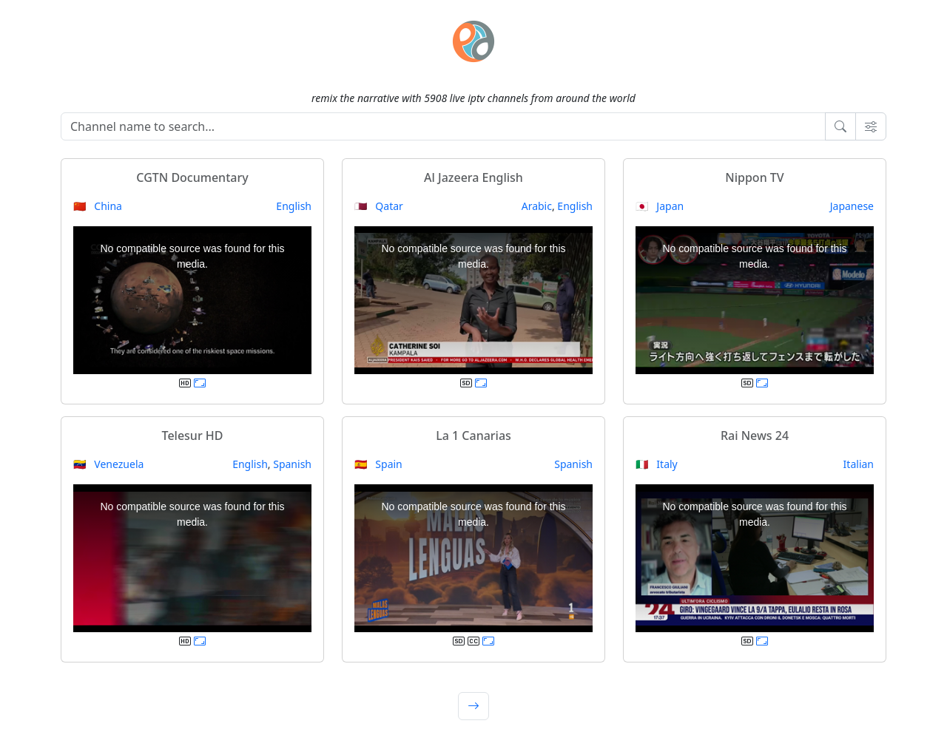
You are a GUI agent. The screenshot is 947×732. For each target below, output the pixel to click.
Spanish (292, 464)
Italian (858, 464)
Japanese (852, 206)
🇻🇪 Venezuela (108, 464)
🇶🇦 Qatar (378, 206)
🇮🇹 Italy (657, 464)
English (293, 206)
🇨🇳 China (97, 206)
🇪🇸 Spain (378, 464)
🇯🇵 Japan (660, 206)
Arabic (537, 206)
